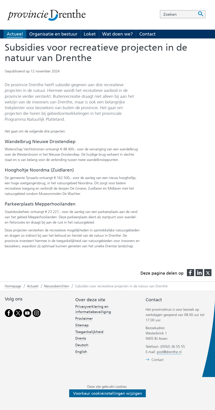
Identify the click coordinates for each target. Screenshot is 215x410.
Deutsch (81, 345)
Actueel (15, 34)
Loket (90, 34)
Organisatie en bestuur (53, 34)
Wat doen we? (117, 34)
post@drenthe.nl (169, 352)
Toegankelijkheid (89, 332)
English (81, 352)
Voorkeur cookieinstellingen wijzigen (107, 393)
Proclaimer (84, 318)
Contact (147, 34)
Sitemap (82, 325)
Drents (80, 338)
